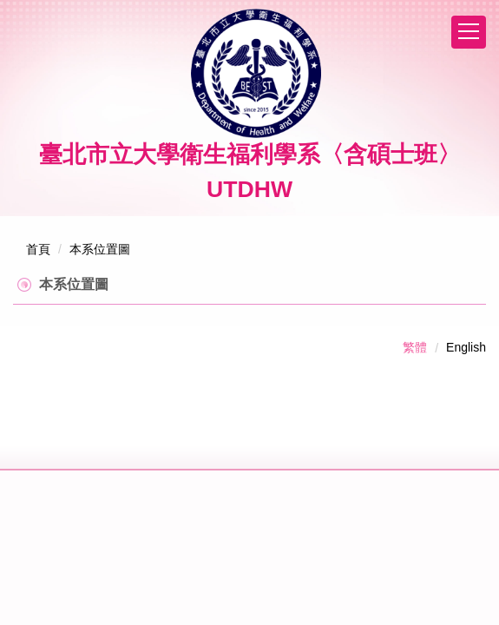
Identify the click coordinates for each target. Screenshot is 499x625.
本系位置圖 (99, 249)
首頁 (38, 249)
